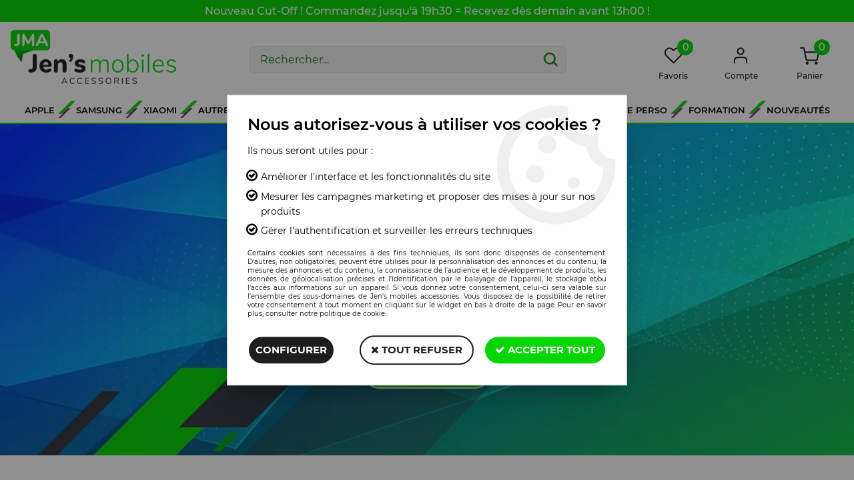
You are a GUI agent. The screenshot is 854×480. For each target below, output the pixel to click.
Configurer (291, 349)
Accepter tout (545, 349)
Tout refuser (416, 349)
